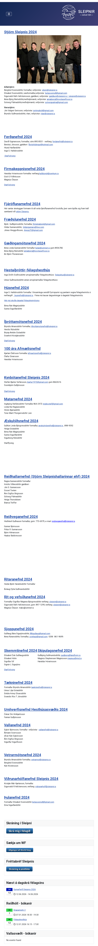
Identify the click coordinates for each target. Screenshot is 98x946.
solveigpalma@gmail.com (56, 102)
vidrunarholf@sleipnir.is (45, 786)
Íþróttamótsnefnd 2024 (23, 322)
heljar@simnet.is (42, 248)
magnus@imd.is (75, 658)
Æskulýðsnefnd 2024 (21, 421)
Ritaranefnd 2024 (18, 579)
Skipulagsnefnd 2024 (55, 650)
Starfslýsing (9, 156)
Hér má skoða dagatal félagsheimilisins (21, 300)
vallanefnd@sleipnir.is (48, 729)
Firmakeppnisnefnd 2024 (24, 169)
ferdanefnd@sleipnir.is (62, 141)
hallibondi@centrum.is (49, 173)
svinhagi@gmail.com (38, 636)
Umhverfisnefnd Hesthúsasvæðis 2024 (36, 709)
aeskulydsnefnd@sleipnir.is (50, 425)
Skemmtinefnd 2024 (20, 650)
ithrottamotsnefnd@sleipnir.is (44, 326)
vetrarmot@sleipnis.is (41, 759)
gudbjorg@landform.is (71, 655)
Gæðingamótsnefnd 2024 (24, 243)
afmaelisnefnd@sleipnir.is (39, 353)
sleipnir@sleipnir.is (77, 96)
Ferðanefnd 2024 (18, 137)
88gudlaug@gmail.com (40, 633)
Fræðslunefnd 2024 (20, 219)
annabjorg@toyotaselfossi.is (59, 99)
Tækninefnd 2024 (18, 682)
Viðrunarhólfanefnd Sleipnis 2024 (31, 779)
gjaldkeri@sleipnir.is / (59, 96)
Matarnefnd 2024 (18, 399)
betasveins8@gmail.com (56, 93)
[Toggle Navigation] (9, 14)
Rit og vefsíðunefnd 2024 (24, 597)
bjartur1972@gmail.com (37, 382)
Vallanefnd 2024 (17, 725)
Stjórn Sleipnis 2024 (20, 32)
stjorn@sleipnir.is (49, 90)
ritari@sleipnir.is (48, 113)
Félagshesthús (20, 919)
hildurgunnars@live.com (33, 227)
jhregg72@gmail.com (33, 230)
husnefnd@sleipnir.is (23, 295)
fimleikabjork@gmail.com (44, 224)
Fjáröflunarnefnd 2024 (22, 204)
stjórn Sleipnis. (22, 211)
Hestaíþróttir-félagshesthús (27, 270)
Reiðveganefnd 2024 (21, 517)
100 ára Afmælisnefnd (22, 348)
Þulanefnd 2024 (16, 797)
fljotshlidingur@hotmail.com (40, 144)
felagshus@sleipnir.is (64, 275)
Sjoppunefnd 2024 (19, 629)
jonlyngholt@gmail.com (43, 110)
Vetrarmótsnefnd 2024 (22, 755)
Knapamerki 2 (20, 910)
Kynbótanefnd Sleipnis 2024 (26, 377)
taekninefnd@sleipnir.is (41, 687)
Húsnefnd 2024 (16, 288)
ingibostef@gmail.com (53, 404)
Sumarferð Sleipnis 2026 (25, 889)
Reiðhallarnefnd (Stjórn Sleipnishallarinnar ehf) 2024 (47, 476)
